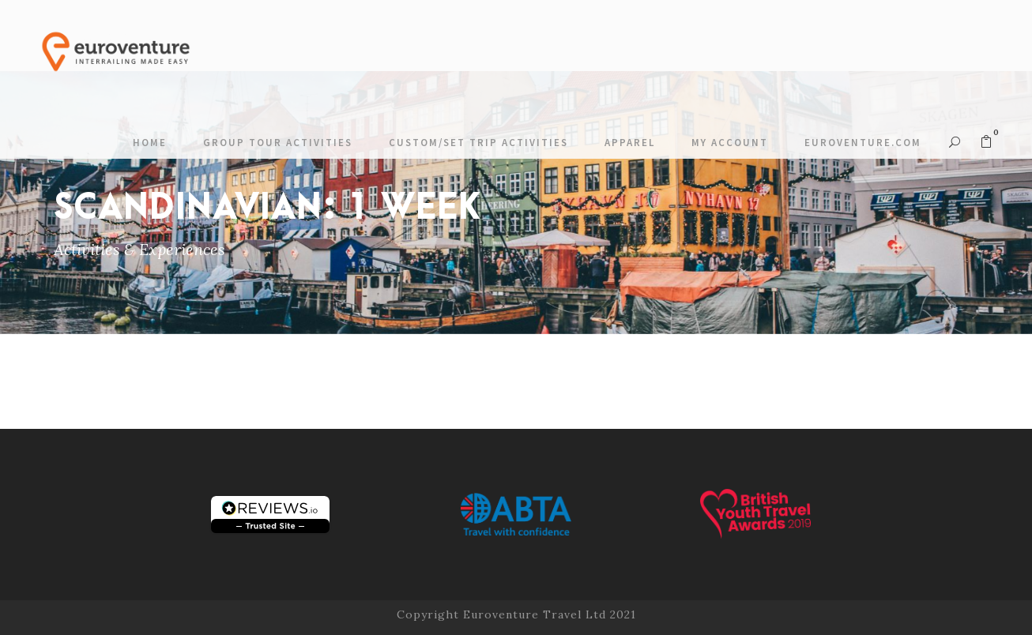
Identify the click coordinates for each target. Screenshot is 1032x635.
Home (150, 142)
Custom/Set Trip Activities (478, 142)
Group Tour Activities (277, 142)
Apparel (630, 142)
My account (729, 142)
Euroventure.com (862, 142)
